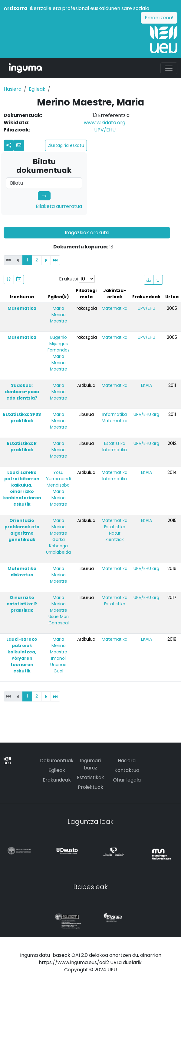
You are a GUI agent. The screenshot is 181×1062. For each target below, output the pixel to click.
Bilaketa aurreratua (59, 206)
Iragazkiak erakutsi (87, 232)
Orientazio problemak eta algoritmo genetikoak (22, 529)
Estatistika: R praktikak (22, 446)
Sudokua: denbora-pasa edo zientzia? (22, 391)
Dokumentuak (57, 760)
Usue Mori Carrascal (58, 620)
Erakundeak (57, 779)
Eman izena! (159, 17)
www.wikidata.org (104, 122)
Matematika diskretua (22, 571)
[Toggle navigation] (168, 68)
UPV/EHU (105, 129)
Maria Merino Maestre (58, 314)
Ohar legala (127, 779)
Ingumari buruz (90, 764)
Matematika (22, 308)
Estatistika (114, 443)
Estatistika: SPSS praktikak (22, 417)
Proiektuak (90, 787)
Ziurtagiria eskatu (66, 145)
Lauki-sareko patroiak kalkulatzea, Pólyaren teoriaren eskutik (21, 655)
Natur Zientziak (114, 536)
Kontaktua (126, 770)
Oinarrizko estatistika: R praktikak (22, 603)
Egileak (37, 89)
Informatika (114, 414)
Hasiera (12, 89)
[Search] (44, 183)
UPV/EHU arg (146, 414)
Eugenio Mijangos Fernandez (59, 343)
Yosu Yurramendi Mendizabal (58, 478)
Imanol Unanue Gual (58, 664)
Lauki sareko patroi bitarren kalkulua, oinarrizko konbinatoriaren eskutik (21, 488)
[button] (19, 145)
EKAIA (146, 385)
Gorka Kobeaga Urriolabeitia (58, 545)
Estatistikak (90, 777)
